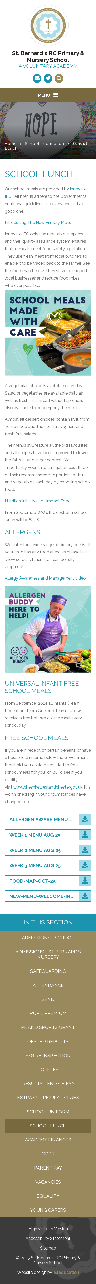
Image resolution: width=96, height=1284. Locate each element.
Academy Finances (48, 1139)
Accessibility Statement (48, 1238)
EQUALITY (48, 1196)
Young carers (48, 1210)
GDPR (48, 1153)
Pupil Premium (48, 1013)
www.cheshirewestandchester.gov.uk (47, 787)
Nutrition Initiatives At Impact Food (38, 501)
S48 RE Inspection (48, 1055)
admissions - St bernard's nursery (48, 954)
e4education (66, 1272)
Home (11, 143)
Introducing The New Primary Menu (38, 222)
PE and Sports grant (48, 1027)
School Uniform (48, 1111)
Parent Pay (48, 1168)
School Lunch (48, 1125)
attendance (48, 985)
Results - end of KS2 (48, 1083)
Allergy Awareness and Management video (45, 578)
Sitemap (48, 1248)
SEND (48, 999)
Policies (48, 1069)
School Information (44, 143)
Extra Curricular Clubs (48, 1097)
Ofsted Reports (48, 1041)
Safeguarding (48, 971)
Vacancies (48, 1182)
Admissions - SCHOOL (48, 937)
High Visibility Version (48, 1228)
